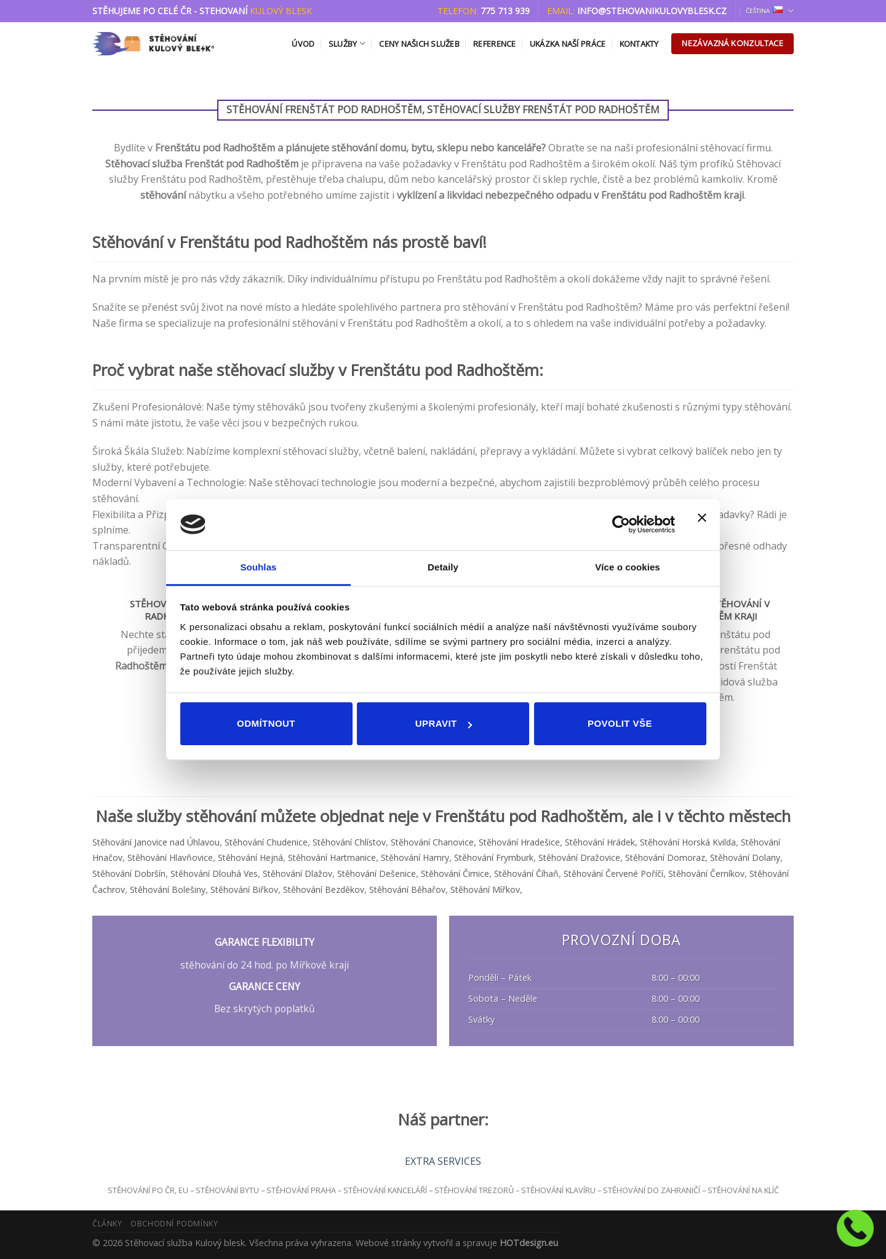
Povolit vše (620, 723)
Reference (494, 43)
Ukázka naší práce (567, 43)
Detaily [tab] (443, 567)
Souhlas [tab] (258, 567)
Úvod (303, 43)
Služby (347, 43)
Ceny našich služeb (419, 43)
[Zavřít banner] (702, 525)
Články (107, 1223)
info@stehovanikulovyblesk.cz (652, 11)
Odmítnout (266, 723)
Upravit (443, 723)
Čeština (770, 11)
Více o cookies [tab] (627, 567)
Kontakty (639, 43)
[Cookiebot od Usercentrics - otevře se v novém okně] (621, 524)
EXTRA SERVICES (443, 1161)
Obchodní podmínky (174, 1223)
